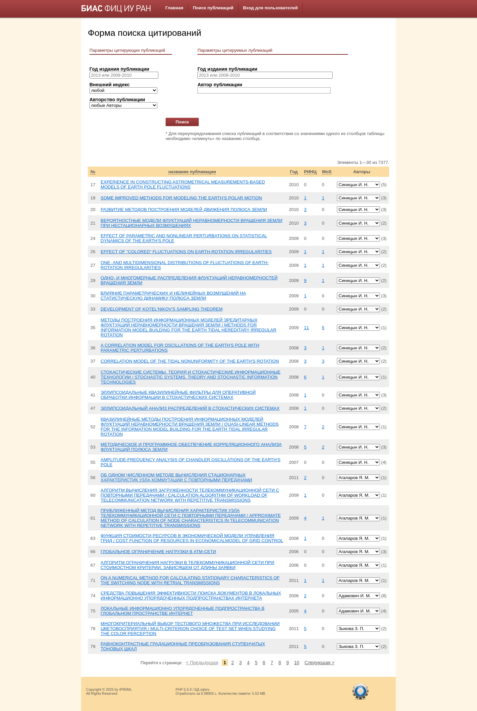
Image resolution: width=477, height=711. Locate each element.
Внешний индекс (109, 84)
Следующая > (319, 662)
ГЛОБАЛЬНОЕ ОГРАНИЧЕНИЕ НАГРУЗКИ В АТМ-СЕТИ (158, 551)
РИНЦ (310, 171)
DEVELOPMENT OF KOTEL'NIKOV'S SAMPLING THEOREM (162, 309)
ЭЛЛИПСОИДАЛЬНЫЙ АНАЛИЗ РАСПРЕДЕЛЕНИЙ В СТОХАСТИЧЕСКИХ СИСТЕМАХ (190, 408)
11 (306, 327)
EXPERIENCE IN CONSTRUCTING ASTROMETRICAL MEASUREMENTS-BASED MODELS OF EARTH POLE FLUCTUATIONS (183, 184)
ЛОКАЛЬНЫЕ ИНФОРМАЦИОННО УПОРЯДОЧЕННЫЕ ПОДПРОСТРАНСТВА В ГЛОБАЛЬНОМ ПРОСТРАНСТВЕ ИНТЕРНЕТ (183, 611)
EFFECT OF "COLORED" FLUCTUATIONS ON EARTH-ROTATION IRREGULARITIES (186, 251)
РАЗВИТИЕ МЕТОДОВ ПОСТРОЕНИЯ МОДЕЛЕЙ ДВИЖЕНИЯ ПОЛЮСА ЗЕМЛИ (184, 209)
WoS (327, 171)
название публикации (192, 171)
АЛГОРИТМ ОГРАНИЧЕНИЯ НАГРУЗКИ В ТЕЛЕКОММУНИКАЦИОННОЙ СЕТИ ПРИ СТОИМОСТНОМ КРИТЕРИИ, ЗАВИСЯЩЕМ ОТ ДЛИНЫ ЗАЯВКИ (187, 565)
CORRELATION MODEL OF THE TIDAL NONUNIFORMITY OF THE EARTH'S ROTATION (190, 361)
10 (296, 662)
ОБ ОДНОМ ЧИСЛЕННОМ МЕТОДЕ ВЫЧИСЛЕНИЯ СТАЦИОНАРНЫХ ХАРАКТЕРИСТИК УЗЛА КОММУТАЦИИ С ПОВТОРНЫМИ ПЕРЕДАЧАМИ (176, 477)
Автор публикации (219, 84)
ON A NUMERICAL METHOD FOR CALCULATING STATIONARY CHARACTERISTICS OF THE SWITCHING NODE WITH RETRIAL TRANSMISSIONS (190, 580)
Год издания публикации (119, 69)
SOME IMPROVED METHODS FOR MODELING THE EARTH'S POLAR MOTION (181, 197)
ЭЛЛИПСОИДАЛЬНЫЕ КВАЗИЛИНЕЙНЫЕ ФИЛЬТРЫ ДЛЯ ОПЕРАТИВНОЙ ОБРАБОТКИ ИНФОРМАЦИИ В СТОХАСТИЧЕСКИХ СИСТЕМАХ (178, 395)
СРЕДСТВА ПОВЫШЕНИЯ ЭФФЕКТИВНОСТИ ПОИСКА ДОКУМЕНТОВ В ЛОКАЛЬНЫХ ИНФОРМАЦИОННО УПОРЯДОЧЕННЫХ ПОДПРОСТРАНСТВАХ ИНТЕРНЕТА (191, 596)
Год (293, 171)
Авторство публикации (117, 99)
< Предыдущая (202, 662)
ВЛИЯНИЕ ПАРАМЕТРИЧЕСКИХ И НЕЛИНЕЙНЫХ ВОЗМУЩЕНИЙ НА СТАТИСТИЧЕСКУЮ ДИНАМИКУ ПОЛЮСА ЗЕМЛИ (173, 296)
